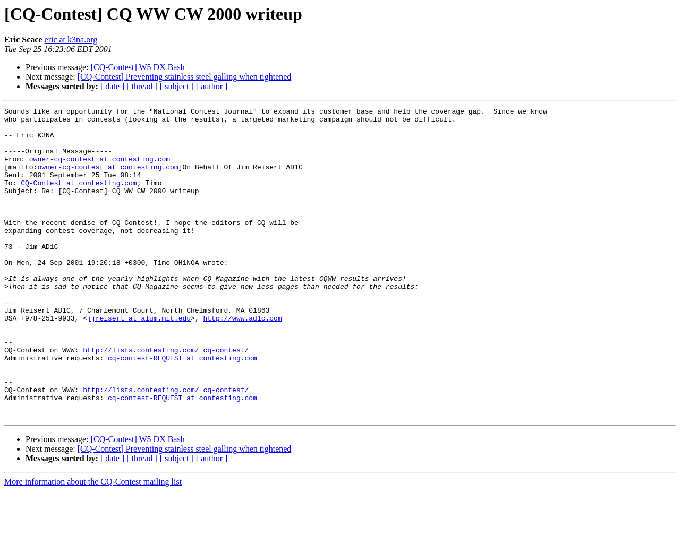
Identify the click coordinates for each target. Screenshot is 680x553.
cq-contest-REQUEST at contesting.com (182, 408)
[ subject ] (177, 86)
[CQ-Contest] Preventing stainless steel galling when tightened (185, 76)
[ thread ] (142, 86)
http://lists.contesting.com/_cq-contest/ (166, 399)
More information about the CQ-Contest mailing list (93, 543)
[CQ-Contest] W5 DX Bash (138, 67)
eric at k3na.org (71, 39)
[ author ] (212, 86)
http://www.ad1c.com (242, 361)
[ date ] (112, 86)
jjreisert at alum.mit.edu (139, 361)
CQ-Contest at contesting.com (79, 198)
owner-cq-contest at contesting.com (99, 170)
